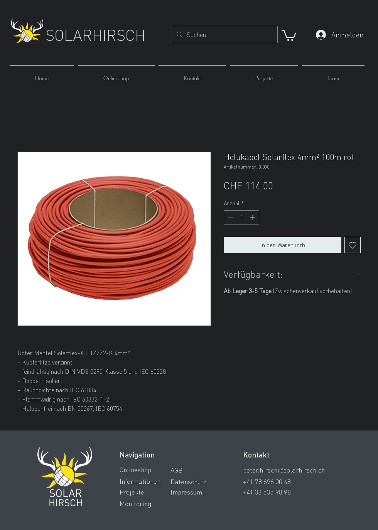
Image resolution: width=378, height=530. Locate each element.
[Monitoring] (147, 503)
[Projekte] (147, 492)
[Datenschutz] (197, 481)
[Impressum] (197, 492)
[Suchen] (224, 34)
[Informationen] (147, 481)
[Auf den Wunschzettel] (352, 245)
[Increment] (253, 217)
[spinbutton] (241, 217)
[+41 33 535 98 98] (288, 492)
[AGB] (197, 470)
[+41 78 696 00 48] (288, 481)
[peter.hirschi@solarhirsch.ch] (288, 470)
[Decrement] (230, 217)
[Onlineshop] (147, 469)
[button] (289, 35)
